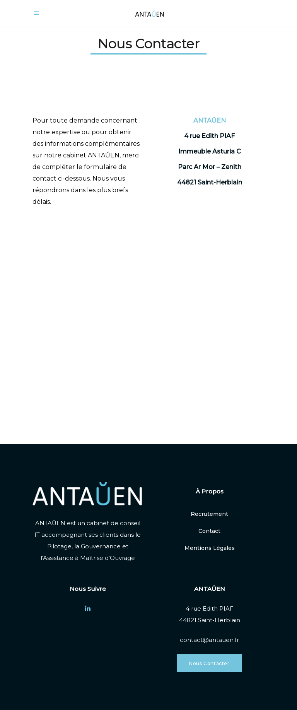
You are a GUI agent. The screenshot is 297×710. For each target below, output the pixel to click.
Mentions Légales (209, 547)
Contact (209, 530)
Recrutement (209, 513)
